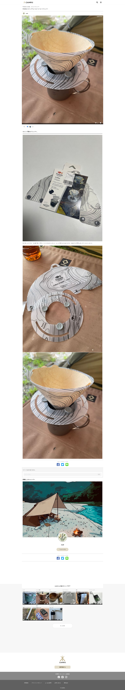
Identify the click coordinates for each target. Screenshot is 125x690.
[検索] (97, 2)
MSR (23, 607)
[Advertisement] (62, 572)
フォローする (62, 549)
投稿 (99, 474)
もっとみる (62, 625)
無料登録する (62, 667)
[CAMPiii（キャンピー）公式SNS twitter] (62, 677)
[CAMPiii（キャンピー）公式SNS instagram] (66, 677)
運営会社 (66, 682)
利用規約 (26, 682)
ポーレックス (51, 607)
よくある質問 (48, 682)
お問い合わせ (58, 682)
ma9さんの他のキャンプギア (62, 586)
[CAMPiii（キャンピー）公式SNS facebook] (59, 677)
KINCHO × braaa (38, 607)
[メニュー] (101, 2)
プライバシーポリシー (37, 682)
